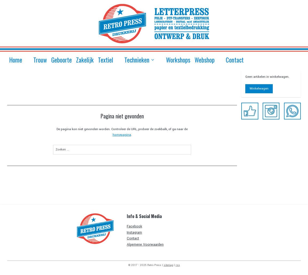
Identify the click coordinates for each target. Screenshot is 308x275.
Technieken (139, 59)
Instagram (134, 232)
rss (178, 265)
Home (15, 59)
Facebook (134, 226)
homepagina (121, 135)
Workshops (178, 59)
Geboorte (61, 59)
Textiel (105, 59)
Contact (235, 59)
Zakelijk (85, 59)
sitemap (168, 265)
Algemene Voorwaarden (145, 244)
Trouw (40, 59)
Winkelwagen (259, 88)
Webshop (205, 59)
